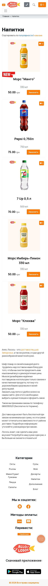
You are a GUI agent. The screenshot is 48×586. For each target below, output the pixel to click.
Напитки (35, 479)
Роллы (12, 469)
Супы (35, 464)
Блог (35, 489)
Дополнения (35, 484)
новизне (38, 35)
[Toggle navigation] (5, 10)
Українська (24, 534)
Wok (35, 469)
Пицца (12, 482)
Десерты (35, 474)
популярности (26, 35)
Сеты (12, 464)
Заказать (33, 92)
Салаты (12, 487)
